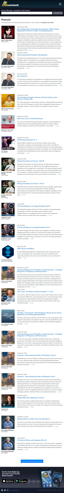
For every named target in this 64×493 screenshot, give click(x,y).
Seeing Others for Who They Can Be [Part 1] (33, 419)
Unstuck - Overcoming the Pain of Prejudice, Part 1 (36, 377)
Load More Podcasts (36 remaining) (32, 461)
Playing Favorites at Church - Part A (30, 184)
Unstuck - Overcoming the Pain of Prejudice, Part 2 (36, 355)
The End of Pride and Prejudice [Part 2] (32, 440)
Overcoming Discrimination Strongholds (32, 55)
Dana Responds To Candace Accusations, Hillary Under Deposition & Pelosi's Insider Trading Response (38, 30)
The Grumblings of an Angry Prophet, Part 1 (33, 227)
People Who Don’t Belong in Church (30, 398)
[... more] (29, 50)
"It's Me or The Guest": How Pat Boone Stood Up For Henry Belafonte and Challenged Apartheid (39, 314)
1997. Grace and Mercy (25, 249)
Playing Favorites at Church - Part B (30, 161)
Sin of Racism (22, 76)
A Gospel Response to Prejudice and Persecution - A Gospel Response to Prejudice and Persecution (39, 271)
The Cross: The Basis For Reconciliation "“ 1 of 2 (35, 292)
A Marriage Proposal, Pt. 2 (27, 140)
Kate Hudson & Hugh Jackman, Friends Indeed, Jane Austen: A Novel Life (37, 98)
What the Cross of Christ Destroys (30, 119)
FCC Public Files (14, 490)
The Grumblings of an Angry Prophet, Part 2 (33, 206)
